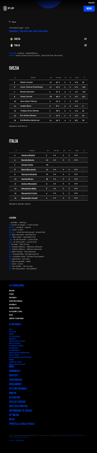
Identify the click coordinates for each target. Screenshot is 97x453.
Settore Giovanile (14, 336)
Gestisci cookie (23, 437)
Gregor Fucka (27, 165)
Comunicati (14, 371)
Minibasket (12, 339)
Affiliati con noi (14, 355)
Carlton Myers (27, 179)
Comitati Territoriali (16, 318)
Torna (12, 22)
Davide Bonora (27, 160)
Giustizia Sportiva (14, 343)
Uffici (11, 315)
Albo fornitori (13, 348)
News (10, 330)
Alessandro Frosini (29, 193)
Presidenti (13, 298)
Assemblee (13, 305)
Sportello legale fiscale (22, 424)
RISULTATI (92, 3)
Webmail (11, 360)
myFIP (12, 419)
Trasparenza (15, 380)
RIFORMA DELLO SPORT (15, 362)
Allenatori (12, 332)
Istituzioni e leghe (15, 311)
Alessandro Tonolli (29, 198)
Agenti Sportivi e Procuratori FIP (19, 353)
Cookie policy (80, 435)
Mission (11, 291)
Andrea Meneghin (29, 184)
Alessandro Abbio (28, 188)
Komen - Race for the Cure (17, 364)
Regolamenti (15, 384)
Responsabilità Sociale (16, 346)
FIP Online (14, 415)
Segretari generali (15, 301)
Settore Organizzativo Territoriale (20, 357)
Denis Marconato (28, 169)
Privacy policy (13, 437)
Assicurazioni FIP (14, 350)
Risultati (13, 375)
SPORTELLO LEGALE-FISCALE (17, 341)
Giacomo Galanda (29, 174)
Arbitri (11, 334)
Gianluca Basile (28, 155)
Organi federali (14, 308)
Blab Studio (20, 440)
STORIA (11, 294)
